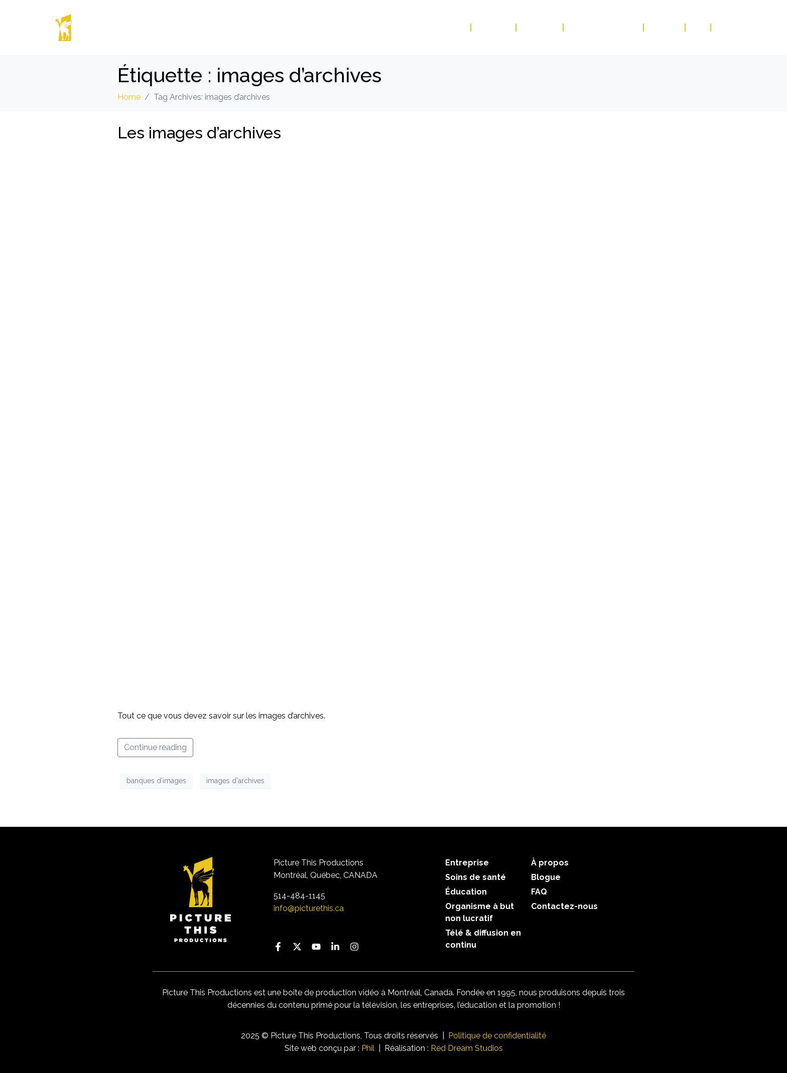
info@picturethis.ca (309, 908)
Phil (367, 1048)
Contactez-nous (604, 28)
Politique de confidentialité (497, 1035)
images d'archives (235, 781)
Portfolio (443, 28)
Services (493, 28)
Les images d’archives (199, 132)
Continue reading (155, 747)
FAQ (698, 28)
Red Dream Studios (467, 1048)
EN (722, 28)
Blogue (665, 28)
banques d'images (156, 781)
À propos (540, 28)
